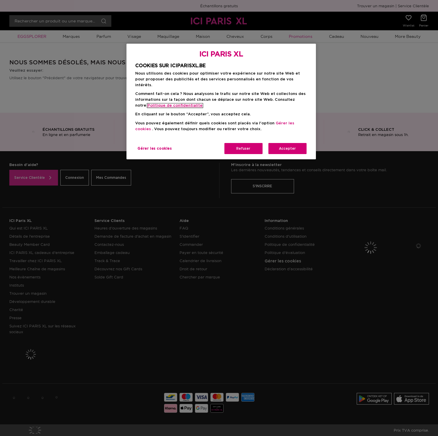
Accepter (287, 148)
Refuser (243, 148)
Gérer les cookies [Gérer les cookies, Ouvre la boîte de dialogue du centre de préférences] (155, 148)
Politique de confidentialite (175, 105)
